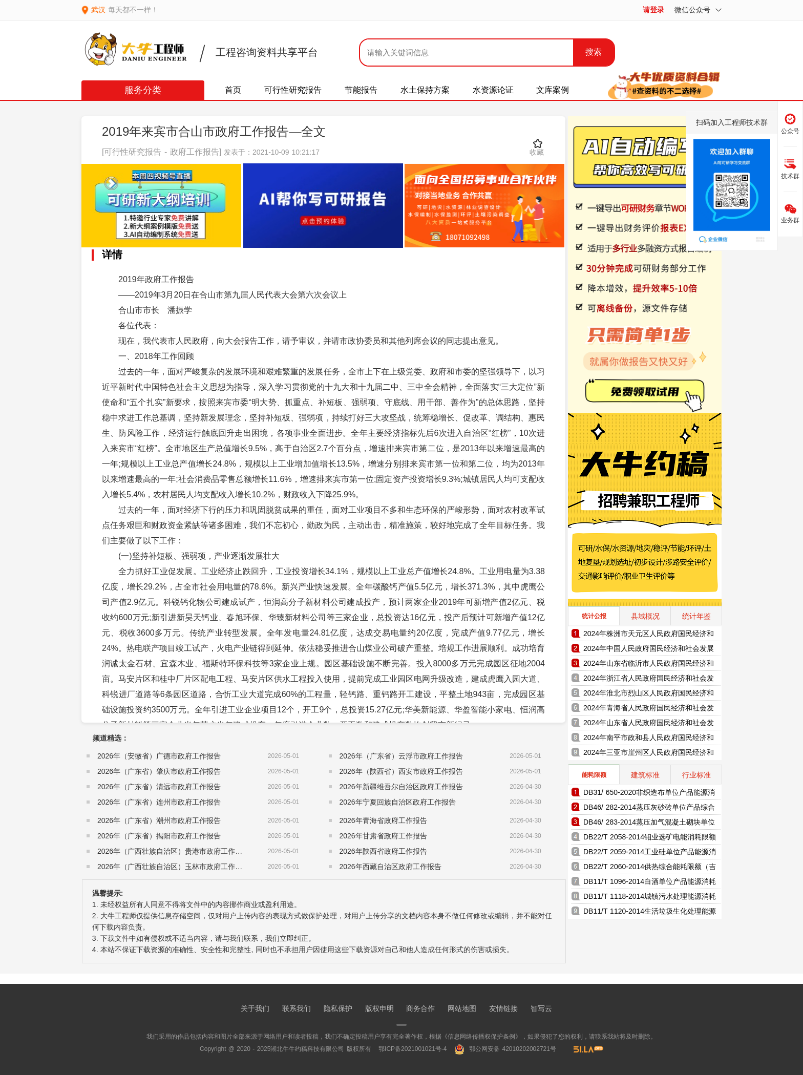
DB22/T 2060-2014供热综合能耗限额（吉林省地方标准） (649, 868)
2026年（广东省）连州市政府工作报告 (159, 802)
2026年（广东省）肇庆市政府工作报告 (159, 771)
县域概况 (645, 616)
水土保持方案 (425, 90)
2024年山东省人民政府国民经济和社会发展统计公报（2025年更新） (648, 724)
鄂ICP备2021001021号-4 (412, 1048)
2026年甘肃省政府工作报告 (383, 836)
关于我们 (255, 1008)
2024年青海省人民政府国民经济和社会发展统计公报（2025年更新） (648, 709)
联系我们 (296, 1008)
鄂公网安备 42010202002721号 (505, 1048)
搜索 (593, 52)
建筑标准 (645, 775)
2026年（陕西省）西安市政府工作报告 (401, 771)
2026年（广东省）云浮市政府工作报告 (401, 756)
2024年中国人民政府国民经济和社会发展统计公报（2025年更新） (648, 650)
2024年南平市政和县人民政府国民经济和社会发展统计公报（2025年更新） (648, 739)
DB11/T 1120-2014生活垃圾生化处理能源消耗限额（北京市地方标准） (649, 913)
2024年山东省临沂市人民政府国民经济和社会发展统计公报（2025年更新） (648, 665)
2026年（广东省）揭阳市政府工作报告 (159, 836)
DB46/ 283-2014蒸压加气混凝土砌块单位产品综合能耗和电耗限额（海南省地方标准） (649, 824)
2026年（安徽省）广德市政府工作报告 (159, 756)
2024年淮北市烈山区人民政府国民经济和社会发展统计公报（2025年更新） (648, 695)
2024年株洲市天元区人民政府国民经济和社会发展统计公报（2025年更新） (648, 635)
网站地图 (462, 1008)
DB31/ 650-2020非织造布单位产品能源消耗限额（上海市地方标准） (649, 794)
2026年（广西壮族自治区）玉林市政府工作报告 (173, 866)
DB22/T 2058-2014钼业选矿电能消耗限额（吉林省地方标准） (649, 839)
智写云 (541, 1008)
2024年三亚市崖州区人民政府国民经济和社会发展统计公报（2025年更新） (648, 754)
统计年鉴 (696, 616)
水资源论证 (493, 90)
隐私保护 (338, 1008)
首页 (233, 90)
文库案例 (552, 90)
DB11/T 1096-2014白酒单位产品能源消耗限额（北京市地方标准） (649, 883)
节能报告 (361, 90)
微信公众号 (698, 10)
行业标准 (696, 775)
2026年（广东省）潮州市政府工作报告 (159, 820)
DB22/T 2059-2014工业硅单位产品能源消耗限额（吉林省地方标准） (649, 853)
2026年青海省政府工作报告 (383, 820)
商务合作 (420, 1008)
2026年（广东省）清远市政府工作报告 (159, 787)
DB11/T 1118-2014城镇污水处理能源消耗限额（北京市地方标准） (649, 898)
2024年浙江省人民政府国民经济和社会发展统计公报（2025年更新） (648, 680)
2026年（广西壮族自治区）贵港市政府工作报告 (173, 851)
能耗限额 (594, 774)
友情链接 (503, 1008)
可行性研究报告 (293, 90)
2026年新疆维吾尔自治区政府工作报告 (401, 787)
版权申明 (379, 1008)
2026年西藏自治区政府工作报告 (390, 866)
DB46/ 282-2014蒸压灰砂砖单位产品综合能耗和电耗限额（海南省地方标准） (649, 809)
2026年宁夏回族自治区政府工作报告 (398, 802)
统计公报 (594, 616)
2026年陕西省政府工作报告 (383, 851)
